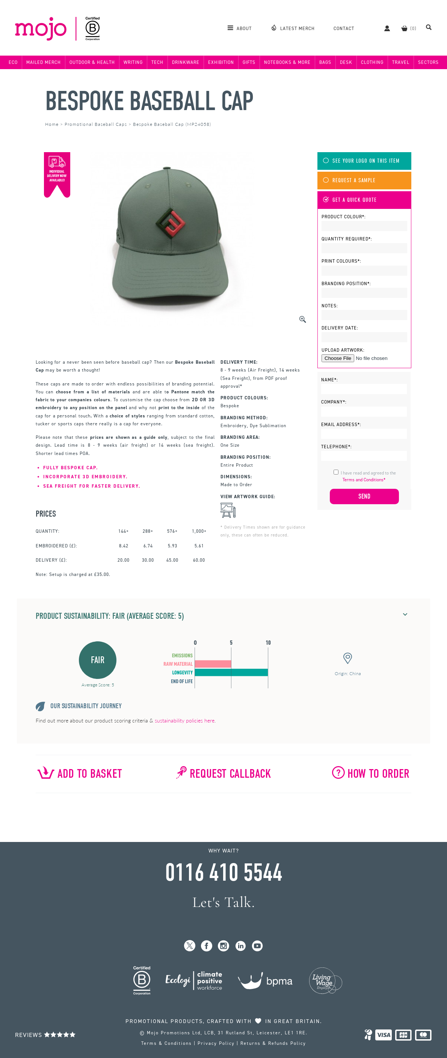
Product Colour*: (344, 217)
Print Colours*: (341, 261)
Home (52, 124)
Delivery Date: (340, 328)
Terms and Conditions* (364, 480)
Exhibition (221, 62)
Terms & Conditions (166, 1043)
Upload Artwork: (343, 350)
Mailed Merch (43, 62)
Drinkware (185, 62)
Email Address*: (341, 425)
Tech (157, 62)
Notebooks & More (287, 62)
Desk (346, 62)
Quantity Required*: (347, 239)
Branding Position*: (346, 284)
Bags (325, 62)
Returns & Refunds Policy (273, 1043)
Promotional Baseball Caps (96, 124)
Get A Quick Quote (350, 200)
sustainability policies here (184, 720)
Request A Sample (349, 180)
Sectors (428, 62)
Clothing (372, 62)
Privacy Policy (216, 1043)
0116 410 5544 (223, 872)
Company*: (334, 402)
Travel (400, 62)
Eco (13, 62)
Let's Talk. (223, 902)
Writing (133, 62)
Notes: (330, 306)
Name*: (329, 380)
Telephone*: (336, 447)
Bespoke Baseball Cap (149, 101)
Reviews (45, 1035)
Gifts (249, 62)
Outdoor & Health (92, 62)
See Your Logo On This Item (361, 161)
